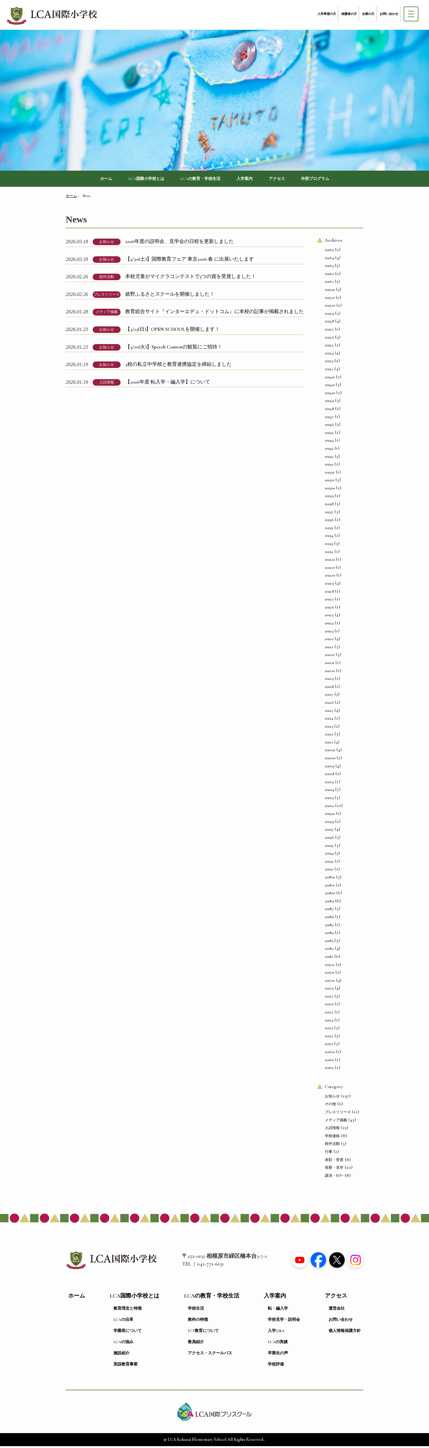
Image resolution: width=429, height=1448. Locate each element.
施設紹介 (121, 1354)
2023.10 (330, 489)
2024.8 (329, 410)
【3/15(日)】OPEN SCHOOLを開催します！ (172, 331)
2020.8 (329, 775)
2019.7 (329, 831)
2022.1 (329, 648)
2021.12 (329, 656)
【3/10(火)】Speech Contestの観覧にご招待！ (173, 348)
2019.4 (329, 855)
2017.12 (329, 966)
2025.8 (329, 323)
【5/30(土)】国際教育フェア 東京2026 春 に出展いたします (189, 261)
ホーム (90, 179)
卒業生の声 (278, 1354)
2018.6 (329, 918)
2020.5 (329, 783)
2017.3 (329, 1030)
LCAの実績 (278, 1343)
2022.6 (329, 609)
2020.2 (329, 807)
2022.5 (329, 617)
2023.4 (329, 537)
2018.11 (329, 887)
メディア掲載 (106, 314)
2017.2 (329, 1037)
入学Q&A (276, 1332)
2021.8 (329, 688)
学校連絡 (332, 1137)
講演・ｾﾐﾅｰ (334, 1177)
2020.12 (330, 752)
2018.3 (329, 942)
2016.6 (329, 1061)
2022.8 (329, 593)
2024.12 (330, 378)
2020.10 (330, 760)
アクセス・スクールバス (210, 1354)
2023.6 (329, 521)
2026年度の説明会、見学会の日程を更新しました (179, 243)
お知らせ (106, 243)
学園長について (127, 1332)
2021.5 (329, 712)
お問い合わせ (389, 14)
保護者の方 (349, 14)
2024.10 (330, 394)
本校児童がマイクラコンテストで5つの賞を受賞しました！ (190, 278)
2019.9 (329, 823)
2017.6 (329, 1006)
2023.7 (329, 513)
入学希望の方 (326, 14)
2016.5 (329, 1069)
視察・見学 (334, 1169)
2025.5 (329, 347)
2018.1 (329, 958)
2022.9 (329, 585)
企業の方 (368, 14)
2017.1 (329, 1045)
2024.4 (329, 442)
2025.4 (329, 354)
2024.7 (329, 418)
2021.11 (329, 664)
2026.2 (329, 275)
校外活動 (106, 278)
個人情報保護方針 (345, 1332)
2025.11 (329, 299)
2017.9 (329, 990)
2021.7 (329, 696)
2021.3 (329, 728)
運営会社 (337, 1310)
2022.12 (330, 561)
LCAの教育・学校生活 (198, 179)
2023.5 (329, 529)
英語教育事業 (125, 1366)
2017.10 (330, 982)
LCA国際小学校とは (136, 179)
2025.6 (329, 339)
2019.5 (329, 847)
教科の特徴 (198, 1321)
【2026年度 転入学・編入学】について (167, 383)
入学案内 (249, 179)
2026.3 (329, 267)
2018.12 (330, 879)
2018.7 (329, 910)
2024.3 (329, 450)
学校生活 (196, 1310)
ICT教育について (203, 1332)
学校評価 (276, 1366)
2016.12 (330, 1053)
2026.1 (329, 283)
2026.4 (329, 259)
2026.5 (329, 251)
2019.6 (329, 839)
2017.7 (329, 998)
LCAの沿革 (123, 1321)
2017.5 (329, 1014)
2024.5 (329, 434)
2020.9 (329, 767)
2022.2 (329, 641)
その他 (330, 1106)
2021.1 (329, 744)
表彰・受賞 (334, 1161)
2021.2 (329, 736)
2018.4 (329, 934)
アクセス (285, 179)
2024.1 (329, 466)
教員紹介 (196, 1343)
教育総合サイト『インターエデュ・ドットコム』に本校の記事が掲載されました (214, 313)
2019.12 (330, 815)
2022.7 (329, 601)
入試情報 (106, 384)
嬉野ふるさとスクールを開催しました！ (169, 296)
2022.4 (329, 625)
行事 (328, 1153)
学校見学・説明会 (284, 1321)
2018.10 (330, 895)
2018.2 (329, 950)
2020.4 (329, 791)
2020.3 (329, 799)
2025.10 (330, 307)
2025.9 (329, 315)
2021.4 (329, 720)
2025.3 (329, 363)
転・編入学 (278, 1310)
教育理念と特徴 (127, 1310)
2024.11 (329, 386)
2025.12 (330, 291)
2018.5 (329, 926)
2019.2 (329, 863)
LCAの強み (123, 1343)
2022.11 (329, 569)
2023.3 (329, 545)
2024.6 (329, 426)
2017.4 (329, 1022)
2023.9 (329, 497)
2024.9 (329, 402)
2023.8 (329, 506)
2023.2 (329, 553)
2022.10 (330, 577)
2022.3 (329, 632)
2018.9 (329, 902)
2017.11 (329, 974)
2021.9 (329, 680)
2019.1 (329, 871)
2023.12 (329, 474)
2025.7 (329, 331)
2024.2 (329, 458)
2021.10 (330, 672)
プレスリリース (107, 296)
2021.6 (329, 704)
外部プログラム (329, 179)
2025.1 (329, 371)
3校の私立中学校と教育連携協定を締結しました (178, 366)
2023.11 (329, 482)
